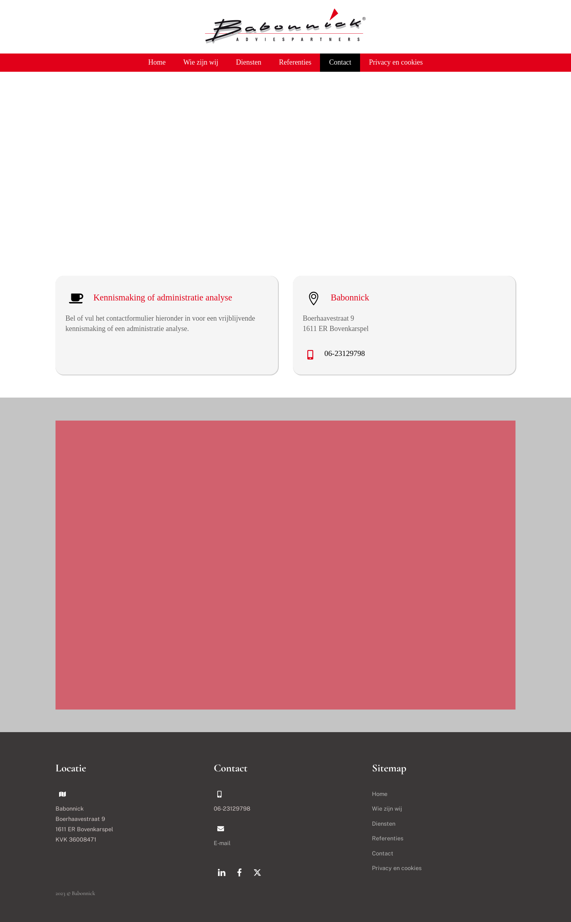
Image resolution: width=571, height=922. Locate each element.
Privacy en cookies (396, 62)
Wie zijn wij (200, 62)
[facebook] (239, 871)
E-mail (222, 843)
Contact (340, 62)
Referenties (295, 62)
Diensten (248, 62)
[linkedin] (222, 871)
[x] (257, 871)
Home (157, 62)
